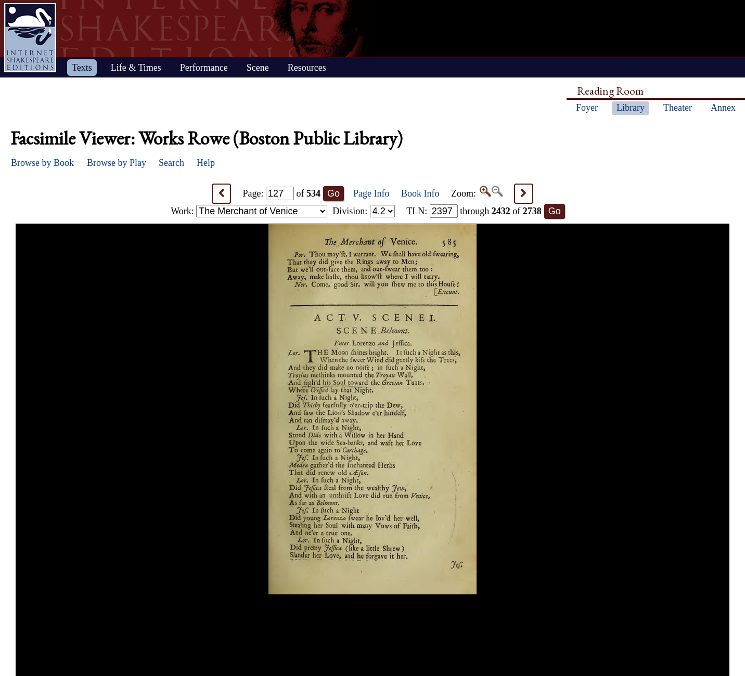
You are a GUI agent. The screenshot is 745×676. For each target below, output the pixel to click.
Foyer (587, 107)
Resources (307, 67)
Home (30, 37)
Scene (258, 67)
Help (206, 163)
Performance (204, 67)
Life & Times (136, 67)
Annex (723, 107)
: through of (474, 211)
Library (630, 107)
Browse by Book (42, 163)
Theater (677, 107)
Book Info (420, 193)
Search (171, 163)
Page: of (282, 193)
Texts (82, 67)
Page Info (371, 193)
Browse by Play (116, 163)
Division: (363, 211)
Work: (249, 211)
